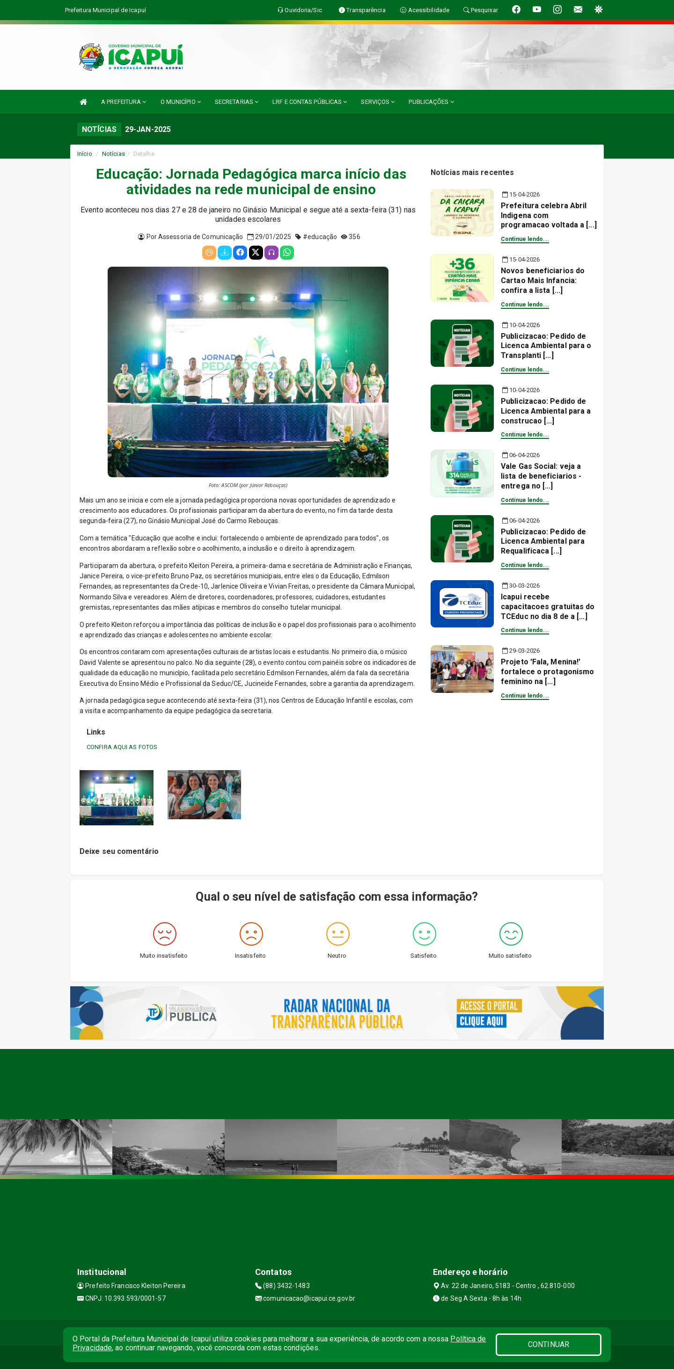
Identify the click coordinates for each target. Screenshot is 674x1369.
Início (84, 153)
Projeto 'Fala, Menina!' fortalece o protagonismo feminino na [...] (547, 671)
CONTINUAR (548, 1344)
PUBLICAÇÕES (431, 101)
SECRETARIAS (236, 101)
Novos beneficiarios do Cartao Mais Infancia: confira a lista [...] (543, 280)
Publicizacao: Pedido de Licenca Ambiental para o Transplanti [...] (546, 346)
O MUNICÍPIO (181, 101)
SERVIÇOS (378, 101)
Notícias (113, 153)
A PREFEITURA (123, 101)
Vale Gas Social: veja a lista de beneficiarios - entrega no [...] (541, 476)
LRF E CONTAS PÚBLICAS (309, 101)
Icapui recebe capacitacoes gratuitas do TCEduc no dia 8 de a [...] (548, 606)
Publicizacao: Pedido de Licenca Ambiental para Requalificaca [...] (543, 541)
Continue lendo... (525, 239)
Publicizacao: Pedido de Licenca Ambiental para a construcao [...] (546, 411)
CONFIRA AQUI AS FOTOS (122, 746)
